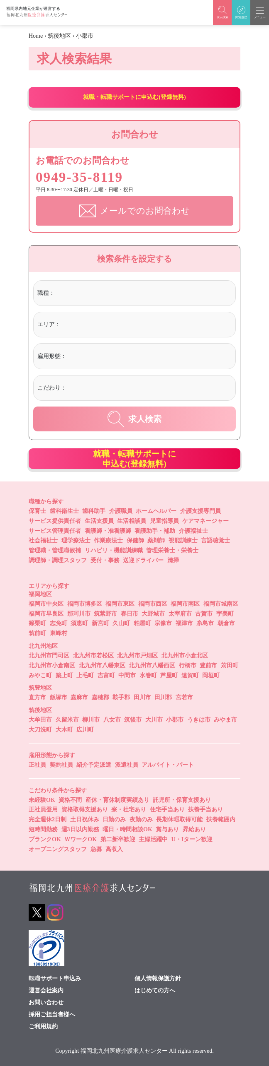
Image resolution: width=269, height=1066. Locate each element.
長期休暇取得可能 (179, 819)
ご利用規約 (43, 1026)
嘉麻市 (79, 697)
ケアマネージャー (205, 520)
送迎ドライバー (143, 560)
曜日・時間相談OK (127, 829)
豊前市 (208, 665)
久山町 (121, 623)
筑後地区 (59, 36)
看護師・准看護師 (108, 530)
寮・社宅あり (128, 809)
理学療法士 (75, 540)
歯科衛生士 (64, 511)
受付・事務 (105, 560)
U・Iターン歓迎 (192, 839)
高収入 (114, 849)
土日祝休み (84, 819)
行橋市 (187, 665)
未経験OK (42, 799)
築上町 (64, 675)
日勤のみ (114, 819)
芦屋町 (169, 675)
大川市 (154, 720)
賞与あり (167, 829)
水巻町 (148, 675)
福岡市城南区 (220, 603)
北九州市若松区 (93, 655)
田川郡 (163, 697)
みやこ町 (40, 675)
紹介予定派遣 (93, 764)
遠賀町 (190, 675)
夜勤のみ (141, 819)
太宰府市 (180, 613)
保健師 (135, 540)
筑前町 (37, 633)
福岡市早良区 (46, 613)
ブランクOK (45, 839)
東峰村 (58, 633)
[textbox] (90, 293)
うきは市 (198, 720)
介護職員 (120, 511)
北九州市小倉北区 (184, 655)
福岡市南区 (185, 603)
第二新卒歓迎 (117, 839)
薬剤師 (156, 540)
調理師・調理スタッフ (58, 560)
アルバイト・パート (168, 764)
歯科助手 (93, 511)
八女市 (112, 720)
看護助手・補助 (154, 530)
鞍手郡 (121, 697)
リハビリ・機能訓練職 (114, 550)
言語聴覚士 (215, 540)
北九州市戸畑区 (137, 655)
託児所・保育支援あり (182, 799)
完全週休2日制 (47, 819)
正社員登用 (43, 809)
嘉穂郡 (100, 697)
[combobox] (143, 294)
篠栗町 (37, 623)
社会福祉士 (43, 540)
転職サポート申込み (55, 978)
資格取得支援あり (84, 809)
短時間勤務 (43, 829)
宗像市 (163, 623)
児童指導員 (164, 520)
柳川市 (91, 720)
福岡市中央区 (46, 603)
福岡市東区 (119, 603)
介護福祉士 (193, 530)
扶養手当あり (205, 809)
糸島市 (205, 623)
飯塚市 (58, 697)
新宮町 (100, 623)
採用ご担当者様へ (52, 1014)
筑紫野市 (105, 613)
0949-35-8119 (83, 176)
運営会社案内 (46, 990)
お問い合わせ (46, 1002)
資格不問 (70, 799)
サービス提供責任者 (55, 520)
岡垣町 (211, 675)
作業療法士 (108, 540)
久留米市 (67, 720)
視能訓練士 (183, 540)
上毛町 (85, 675)
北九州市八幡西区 (152, 665)
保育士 (37, 511)
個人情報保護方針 (157, 978)
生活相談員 (131, 520)
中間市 (127, 675)
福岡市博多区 (84, 603)
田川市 (142, 697)
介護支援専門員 (200, 511)
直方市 (37, 697)
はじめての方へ (154, 990)
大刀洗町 (40, 729)
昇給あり (194, 829)
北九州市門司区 (49, 655)
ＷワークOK (80, 839)
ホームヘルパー (156, 511)
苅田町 (229, 665)
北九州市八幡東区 (102, 665)
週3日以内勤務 (80, 829)
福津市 (184, 623)
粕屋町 (142, 623)
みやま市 (225, 720)
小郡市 (174, 720)
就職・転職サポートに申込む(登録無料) (134, 97)
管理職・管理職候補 (55, 550)
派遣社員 (126, 764)
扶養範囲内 (220, 819)
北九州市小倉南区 (52, 665)
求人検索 (134, 418)
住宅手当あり (167, 809)
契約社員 (61, 764)
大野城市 (153, 613)
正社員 (37, 764)
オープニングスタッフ (58, 849)
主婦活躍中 (153, 839)
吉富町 (106, 675)
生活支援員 (99, 520)
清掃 (173, 560)
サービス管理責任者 (55, 530)
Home (36, 36)
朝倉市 (226, 623)
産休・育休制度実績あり (117, 799)
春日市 (129, 613)
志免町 (58, 623)
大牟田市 (40, 720)
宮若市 (184, 697)
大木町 (64, 729)
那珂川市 (78, 613)
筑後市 (133, 720)
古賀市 (204, 613)
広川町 (85, 729)
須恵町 (79, 623)
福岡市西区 (152, 603)
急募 (96, 849)
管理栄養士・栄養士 (172, 550)
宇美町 (225, 613)
